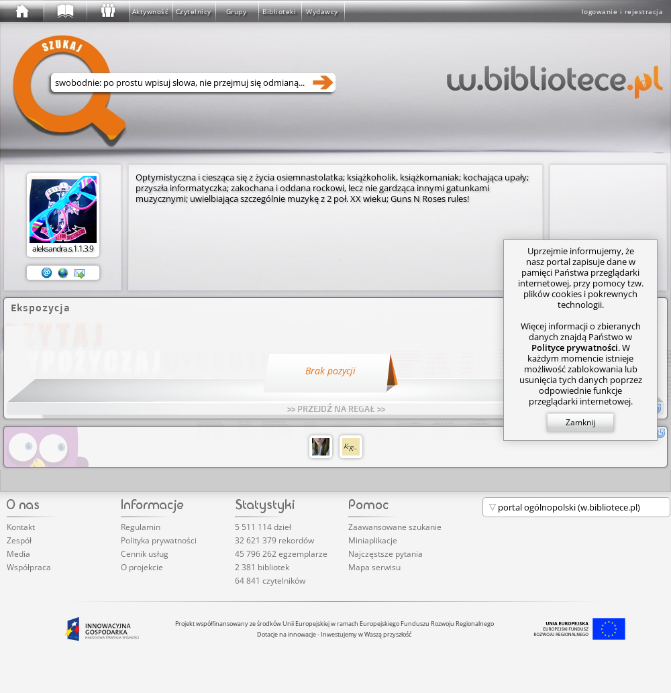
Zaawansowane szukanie (395, 527)
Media (18, 553)
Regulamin (140, 527)
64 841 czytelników (270, 580)
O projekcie (142, 567)
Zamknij (580, 422)
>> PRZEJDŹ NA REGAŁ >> (336, 408)
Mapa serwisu (374, 567)
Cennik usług (144, 553)
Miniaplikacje (372, 540)
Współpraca (29, 567)
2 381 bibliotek (262, 567)
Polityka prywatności (159, 540)
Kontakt (21, 527)
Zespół (19, 540)
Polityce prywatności (574, 347)
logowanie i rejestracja (623, 11)
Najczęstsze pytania (385, 553)
